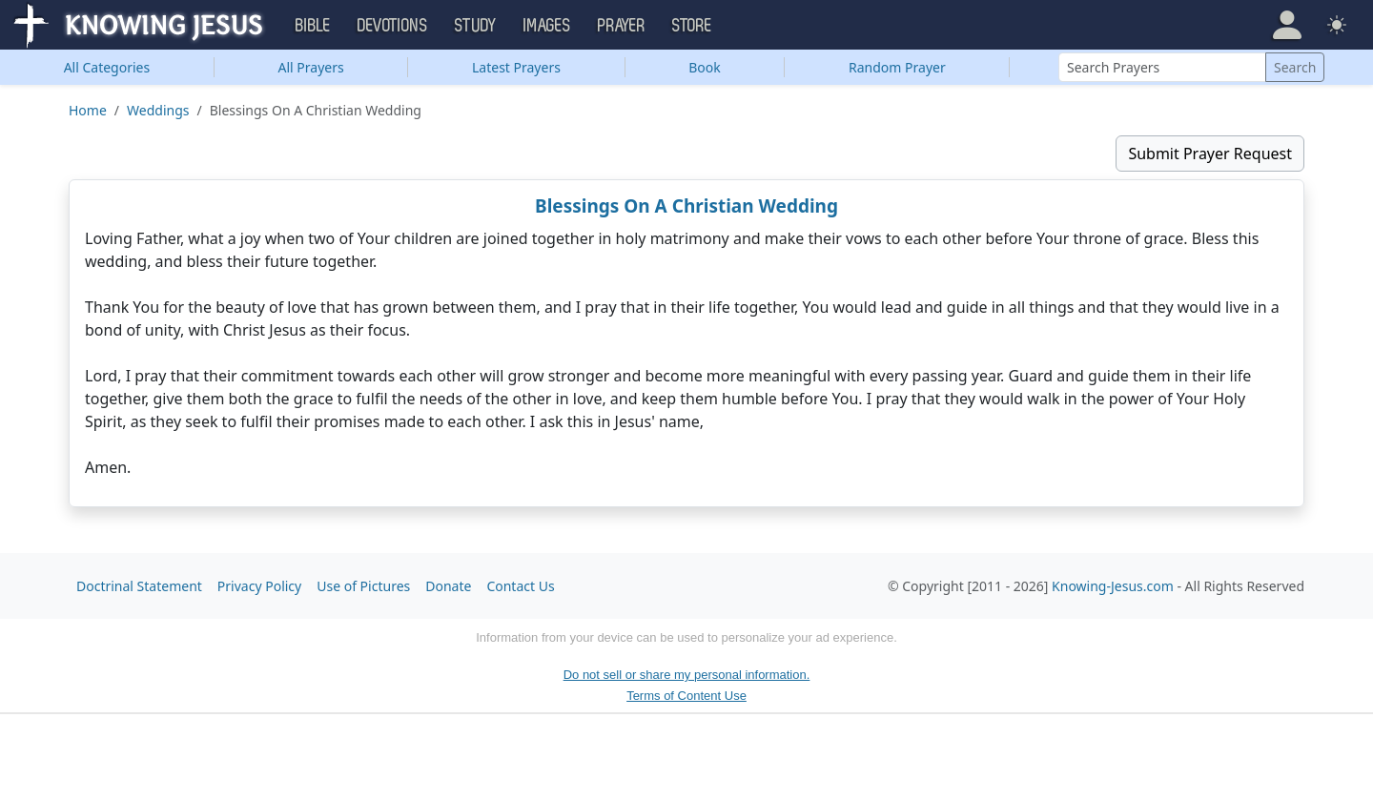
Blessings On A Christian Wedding (686, 206)
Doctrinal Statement (139, 586)
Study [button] (476, 25)
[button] (1287, 25)
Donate (448, 586)
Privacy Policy (259, 586)
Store (692, 25)
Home (88, 110)
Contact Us (520, 586)
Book (704, 67)
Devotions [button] (393, 25)
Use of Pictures (363, 586)
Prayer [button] (622, 25)
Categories (107, 67)
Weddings (158, 110)
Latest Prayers (516, 67)
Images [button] (547, 25)
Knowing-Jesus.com (1113, 586)
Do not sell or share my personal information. (687, 674)
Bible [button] (313, 25)
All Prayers (311, 67)
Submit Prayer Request (1210, 153)
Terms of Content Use (686, 695)
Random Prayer (897, 67)
